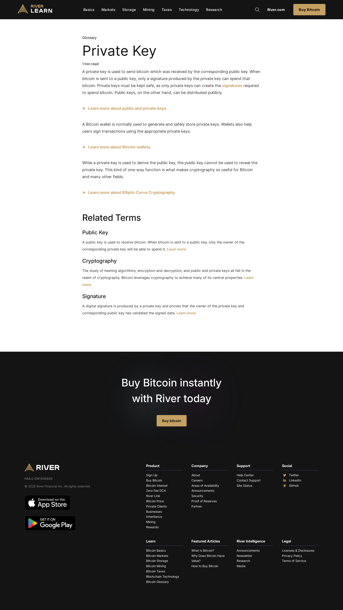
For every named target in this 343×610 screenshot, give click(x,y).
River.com (276, 9)
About (195, 475)
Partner (196, 506)
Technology (189, 9)
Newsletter (244, 556)
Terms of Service (294, 561)
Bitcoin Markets (157, 556)
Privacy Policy (292, 556)
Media (241, 566)
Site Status (244, 485)
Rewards (152, 527)
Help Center (245, 475)
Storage (129, 9)
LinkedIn (291, 480)
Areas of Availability (205, 485)
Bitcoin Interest (157, 485)
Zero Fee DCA (156, 490)
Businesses (154, 511)
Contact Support (249, 480)
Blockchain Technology (162, 576)
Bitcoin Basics (156, 550)
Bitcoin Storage (157, 561)
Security (197, 496)
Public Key (95, 232)
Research (214, 9)
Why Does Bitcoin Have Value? (208, 558)
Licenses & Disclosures (298, 550)
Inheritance (154, 516)
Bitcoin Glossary (157, 582)
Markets (109, 9)
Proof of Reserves (204, 501)
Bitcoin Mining (156, 566)
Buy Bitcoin (309, 9)
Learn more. (177, 249)
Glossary (89, 37)
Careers (197, 480)
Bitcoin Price (155, 501)
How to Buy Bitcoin (204, 566)
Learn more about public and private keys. (128, 108)
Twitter (290, 475)
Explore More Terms (106, 331)
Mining (149, 9)
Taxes (167, 9)
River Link (153, 496)
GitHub (290, 485)
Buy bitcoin (171, 421)
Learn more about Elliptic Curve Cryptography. (132, 192)
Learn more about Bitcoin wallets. (120, 147)
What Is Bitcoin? (202, 550)
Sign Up (152, 475)
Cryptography (99, 261)
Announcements (202, 490)
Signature (94, 296)
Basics (88, 9)
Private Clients (156, 506)
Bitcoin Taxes (155, 571)
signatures (232, 85)
